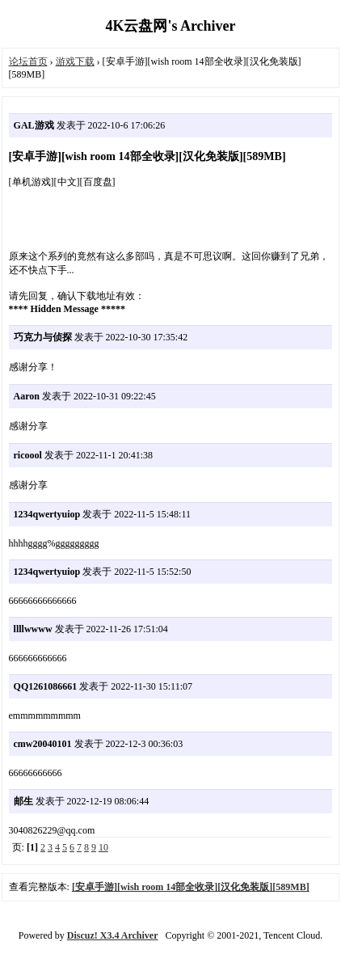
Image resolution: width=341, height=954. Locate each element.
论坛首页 (28, 61)
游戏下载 (75, 61)
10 (103, 847)
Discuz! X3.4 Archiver (112, 935)
